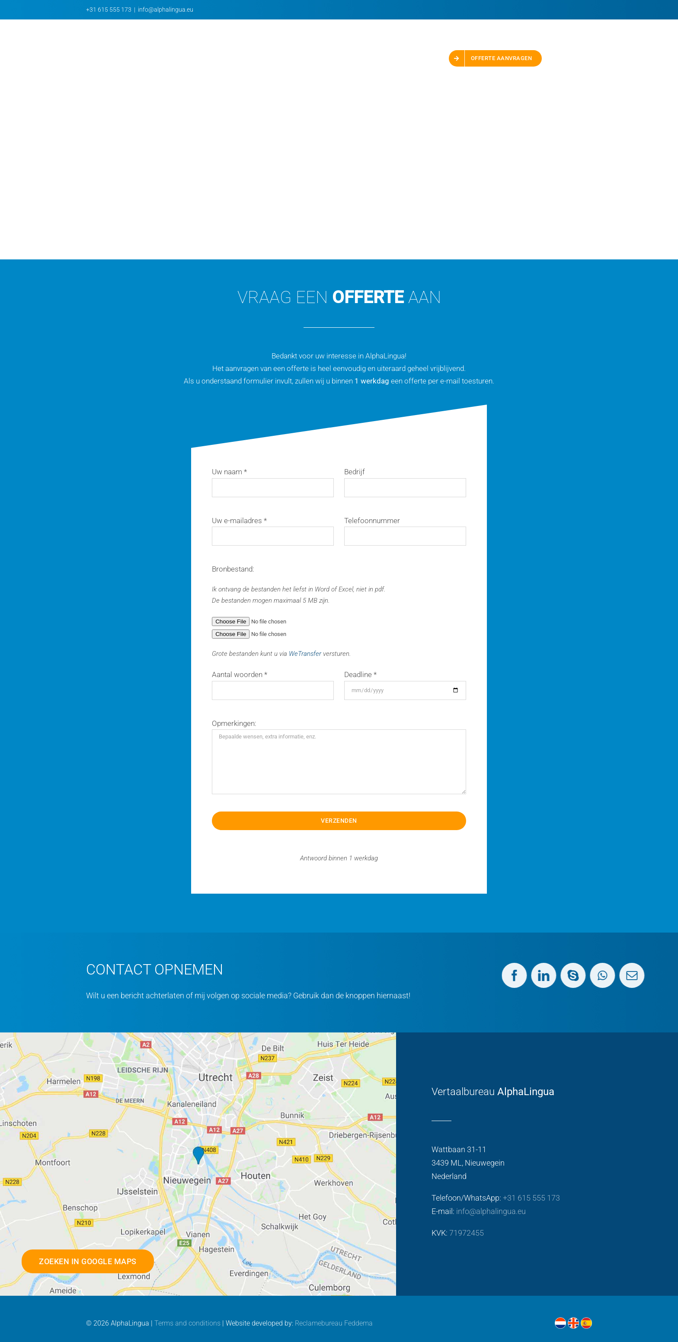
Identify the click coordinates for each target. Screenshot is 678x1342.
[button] (566, 58)
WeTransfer (305, 654)
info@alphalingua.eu (165, 9)
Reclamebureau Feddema (334, 1323)
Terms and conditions (187, 1323)
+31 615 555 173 (108, 9)
